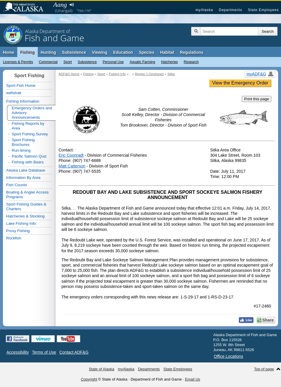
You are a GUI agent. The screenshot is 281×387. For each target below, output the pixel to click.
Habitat (167, 52)
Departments (230, 10)
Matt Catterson (72, 166)
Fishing (27, 52)
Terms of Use (44, 352)
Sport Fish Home (20, 85)
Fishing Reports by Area (28, 125)
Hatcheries (169, 62)
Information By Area (23, 177)
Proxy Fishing (18, 231)
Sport (68, 62)
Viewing (99, 52)
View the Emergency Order (240, 82)
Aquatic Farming (142, 62)
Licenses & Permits (18, 62)
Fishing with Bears (28, 162)
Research (191, 62)
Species (146, 52)
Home (8, 52)
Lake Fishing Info (21, 223)
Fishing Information (22, 101)
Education (123, 52)
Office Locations (228, 356)
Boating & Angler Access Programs (27, 194)
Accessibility (17, 352)
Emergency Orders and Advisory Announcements (32, 113)
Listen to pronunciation (71, 5)
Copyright (89, 379)
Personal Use (113, 62)
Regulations (191, 52)
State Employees (263, 10)
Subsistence (87, 62)
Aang (60, 4)
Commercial (48, 62)
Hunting (48, 52)
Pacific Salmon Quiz (29, 156)
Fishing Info (117, 74)
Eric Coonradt (71, 155)
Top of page (264, 369)
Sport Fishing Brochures (23, 142)
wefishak (13, 93)
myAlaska (204, 10)
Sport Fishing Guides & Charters (26, 206)
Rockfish (13, 238)
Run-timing (21, 150)
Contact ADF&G (74, 352)
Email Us (192, 379)
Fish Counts (16, 185)
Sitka (171, 74)
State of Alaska (26, 7)
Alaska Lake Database (25, 170)
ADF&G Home (69, 74)
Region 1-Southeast (149, 74)
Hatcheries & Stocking (25, 216)
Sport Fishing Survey (30, 134)
